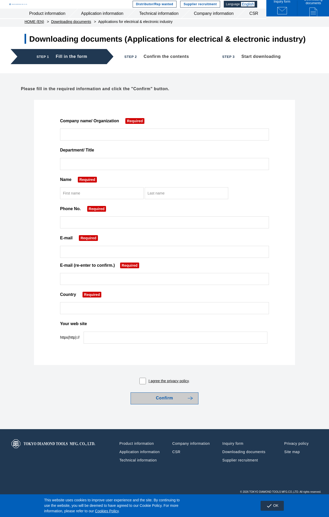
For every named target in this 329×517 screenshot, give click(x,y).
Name (78, 191)
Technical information (158, 23)
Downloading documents (71, 34)
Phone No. (83, 221)
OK (269, 506)
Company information (213, 23)
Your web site (73, 336)
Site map (292, 467)
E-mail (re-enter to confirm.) (99, 277)
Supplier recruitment (199, 9)
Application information (102, 23)
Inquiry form (233, 459)
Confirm (164, 412)
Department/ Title (77, 162)
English (249, 9)
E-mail (79, 250)
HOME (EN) (34, 34)
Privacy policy (296, 459)
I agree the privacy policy (169, 393)
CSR (253, 23)
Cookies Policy (107, 511)
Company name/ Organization (102, 133)
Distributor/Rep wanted (154, 9)
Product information (47, 23)
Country (80, 307)
